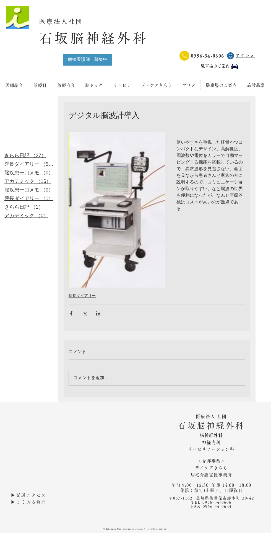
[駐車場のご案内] (220, 66)
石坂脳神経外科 (93, 38)
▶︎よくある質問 (28, 502)
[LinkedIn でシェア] (98, 313)
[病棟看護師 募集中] (87, 60)
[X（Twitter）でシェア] (84, 313)
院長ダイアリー (82, 295)
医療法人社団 (65, 21)
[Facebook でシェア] (71, 313)
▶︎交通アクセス (28, 495)
